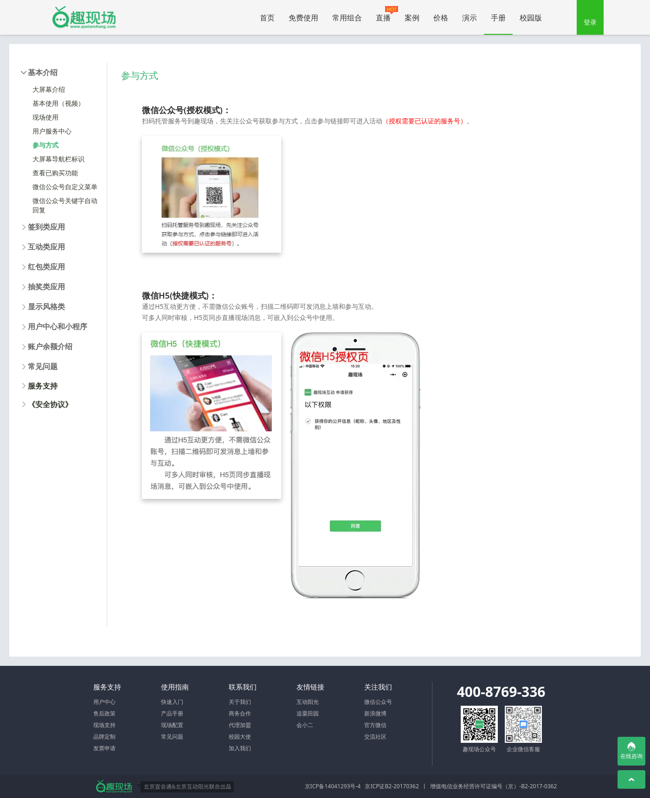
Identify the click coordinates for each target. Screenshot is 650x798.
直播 (387, 14)
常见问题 (172, 737)
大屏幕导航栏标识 (58, 158)
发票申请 (104, 748)
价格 (440, 18)
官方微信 (375, 725)
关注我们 (378, 686)
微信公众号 (378, 702)
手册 (498, 18)
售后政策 (104, 713)
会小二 (304, 725)
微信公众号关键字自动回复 (64, 205)
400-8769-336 (501, 691)
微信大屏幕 (84, 17)
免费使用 (303, 18)
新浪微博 (375, 713)
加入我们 (240, 748)
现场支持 (104, 725)
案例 (412, 18)
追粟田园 (307, 713)
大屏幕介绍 (48, 89)
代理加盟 (240, 725)
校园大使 (240, 737)
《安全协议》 (50, 404)
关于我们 (240, 702)
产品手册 (172, 713)
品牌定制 (104, 737)
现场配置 (172, 725)
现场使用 (45, 117)
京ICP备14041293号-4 (333, 786)
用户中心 (104, 702)
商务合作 (240, 713)
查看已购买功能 (55, 172)
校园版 (531, 18)
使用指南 (175, 686)
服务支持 (43, 385)
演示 (469, 18)
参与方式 (45, 144)
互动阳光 (307, 702)
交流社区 (375, 737)
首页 (267, 18)
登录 (590, 22)
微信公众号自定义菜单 (64, 186)
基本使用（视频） (58, 103)
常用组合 (347, 18)
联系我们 (243, 686)
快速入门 (172, 702)
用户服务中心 (51, 131)
